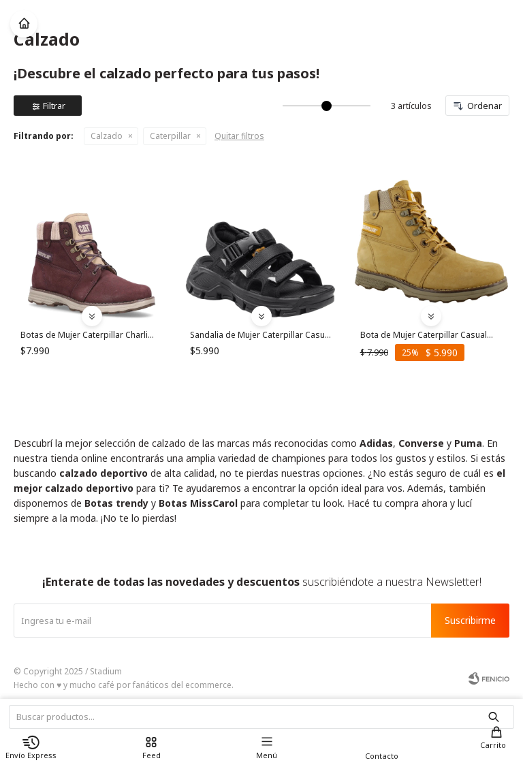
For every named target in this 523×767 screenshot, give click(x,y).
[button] (496, 742)
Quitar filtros (239, 136)
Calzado (107, 136)
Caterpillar (170, 136)
